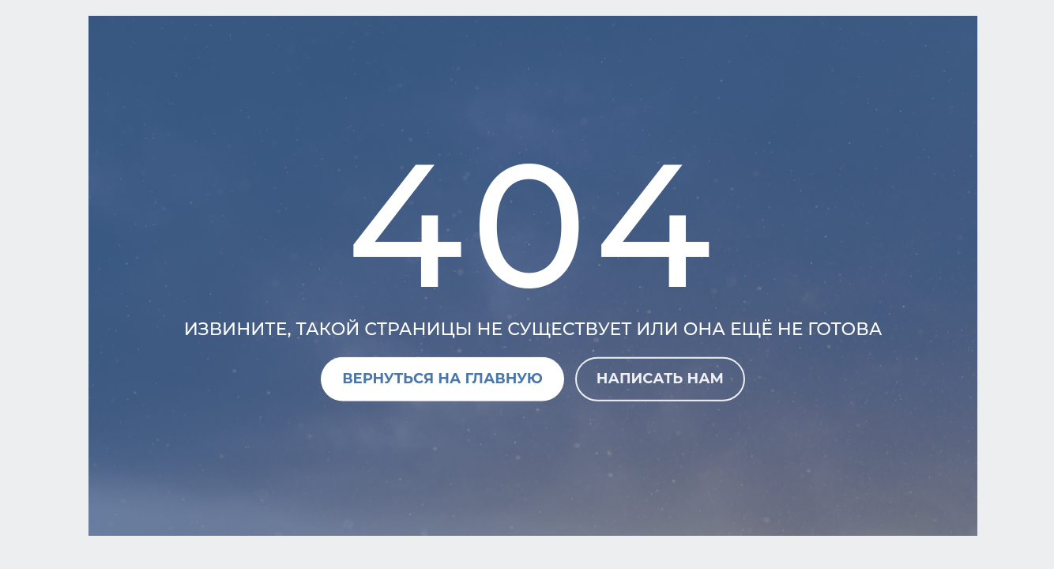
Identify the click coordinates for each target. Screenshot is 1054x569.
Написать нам (660, 378)
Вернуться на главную (442, 378)
